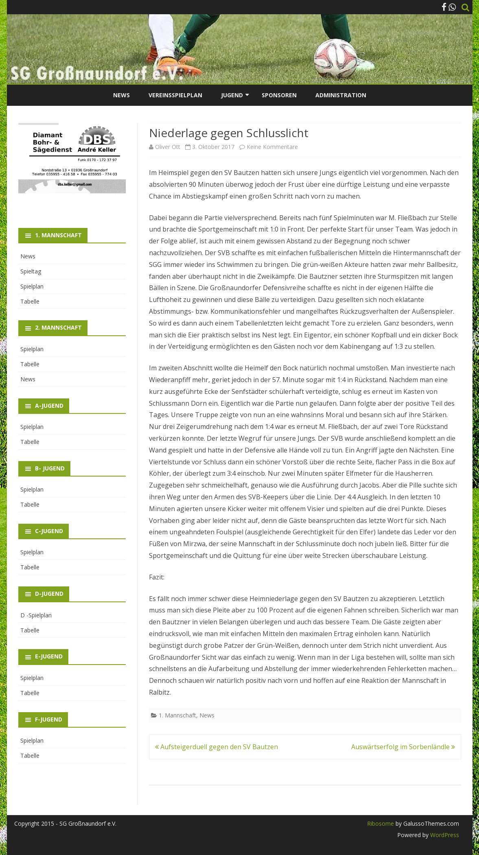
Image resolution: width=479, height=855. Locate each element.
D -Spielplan (36, 615)
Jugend (232, 95)
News (121, 95)
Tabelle (29, 301)
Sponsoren (279, 95)
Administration (340, 95)
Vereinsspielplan (175, 95)
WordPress (444, 835)
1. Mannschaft (177, 715)
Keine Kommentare (272, 147)
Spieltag (30, 271)
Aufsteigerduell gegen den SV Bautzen (216, 746)
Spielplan (32, 286)
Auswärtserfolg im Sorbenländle (403, 746)
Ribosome (380, 823)
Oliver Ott (167, 147)
